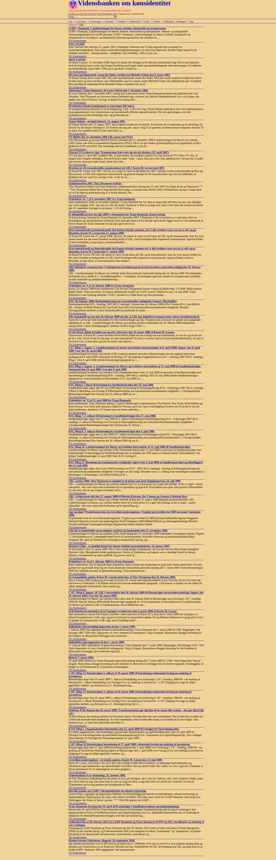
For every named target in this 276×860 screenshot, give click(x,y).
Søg (192, 21)
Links (148, 21)
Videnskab (136, 21)
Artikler (123, 21)
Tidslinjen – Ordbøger (176, 21)
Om (72, 21)
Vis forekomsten (77, 40)
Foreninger (97, 21)
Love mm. (83, 21)
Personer (111, 21)
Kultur (158, 21)
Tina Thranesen (90, 14)
